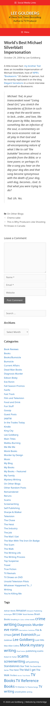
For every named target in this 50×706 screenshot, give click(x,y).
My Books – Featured (15, 471)
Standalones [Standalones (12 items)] (12, 666)
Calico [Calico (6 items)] (22, 620)
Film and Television (14, 398)
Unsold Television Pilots (16, 581)
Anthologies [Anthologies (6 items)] (8, 614)
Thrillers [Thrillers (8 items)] (13, 675)
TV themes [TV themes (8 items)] (20, 687)
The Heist (9, 524)
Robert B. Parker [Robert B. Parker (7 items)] (10, 657)
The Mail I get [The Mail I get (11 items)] (27, 670)
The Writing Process (14, 556)
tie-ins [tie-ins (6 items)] (20, 675)
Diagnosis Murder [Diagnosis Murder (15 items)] (30, 625)
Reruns (7, 495)
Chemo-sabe (13, 217)
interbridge (41, 702)
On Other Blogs (15, 213)
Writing (8, 589)
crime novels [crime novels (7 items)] (30, 619)
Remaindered (11, 491)
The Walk (9, 548)
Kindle (7, 426)
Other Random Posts (15, 487)
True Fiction (10, 569)
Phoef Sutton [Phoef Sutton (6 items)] (21, 651)
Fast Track (9, 394)
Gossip (7, 410)
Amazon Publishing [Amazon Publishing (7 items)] (34, 611)
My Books (9, 467)
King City (8, 430)
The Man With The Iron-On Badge (22, 540)
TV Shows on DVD (13, 577)
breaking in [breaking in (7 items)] (15, 619)
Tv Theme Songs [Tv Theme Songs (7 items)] (31, 687)
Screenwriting (11, 503)
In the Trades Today (14, 422)
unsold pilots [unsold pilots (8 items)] (20, 692)
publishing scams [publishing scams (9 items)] (34, 651)
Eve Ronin (9, 381)
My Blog (8, 463)
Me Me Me (9, 446)
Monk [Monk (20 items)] (25, 645)
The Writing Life (12, 552)
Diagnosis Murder (13, 373)
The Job (8, 532)
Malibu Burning (12, 442)
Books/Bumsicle (12, 357)
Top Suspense (11, 560)
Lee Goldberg (25, 13)
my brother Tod (32, 65)
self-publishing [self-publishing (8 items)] (32, 662)
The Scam (9, 544)
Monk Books (10, 451)
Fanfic (7, 389)
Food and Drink (12, 402)
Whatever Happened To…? (18, 585)
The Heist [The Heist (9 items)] (14, 669)
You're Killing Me (13, 593)
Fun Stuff (9, 406)
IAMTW (8, 418)
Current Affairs (12, 365)
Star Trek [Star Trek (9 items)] (24, 666)
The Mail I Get (11, 536)
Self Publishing (12, 508)
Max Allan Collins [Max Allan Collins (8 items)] (11, 645)
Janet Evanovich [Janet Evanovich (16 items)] (24, 634)
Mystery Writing (12, 479)
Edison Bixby (10, 377)
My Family (9, 475)
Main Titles (9, 438)
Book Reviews (11, 349)
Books (7, 353)
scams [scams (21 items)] (23, 656)
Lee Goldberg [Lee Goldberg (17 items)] (23, 639)
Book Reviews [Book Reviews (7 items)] (28, 614)
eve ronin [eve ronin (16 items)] (11, 629)
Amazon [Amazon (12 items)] (21, 610)
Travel (7, 565)
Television (9, 516)
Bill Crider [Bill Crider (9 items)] (17, 614)
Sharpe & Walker (13, 512)
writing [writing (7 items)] (29, 692)
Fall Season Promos (14, 385)
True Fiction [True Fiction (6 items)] (26, 675)
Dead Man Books (13, 369)
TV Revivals (10, 573)
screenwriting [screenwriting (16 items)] (14, 661)
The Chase (9, 520)
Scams (7, 499)
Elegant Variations (13, 83)
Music (7, 459)
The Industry (10, 528)
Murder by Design (13, 455)
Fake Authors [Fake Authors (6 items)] (23, 630)
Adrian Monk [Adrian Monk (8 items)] (9, 610)
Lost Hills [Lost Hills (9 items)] (39, 640)
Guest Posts (10, 414)
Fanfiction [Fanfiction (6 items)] (31, 630)
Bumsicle (9, 361)
